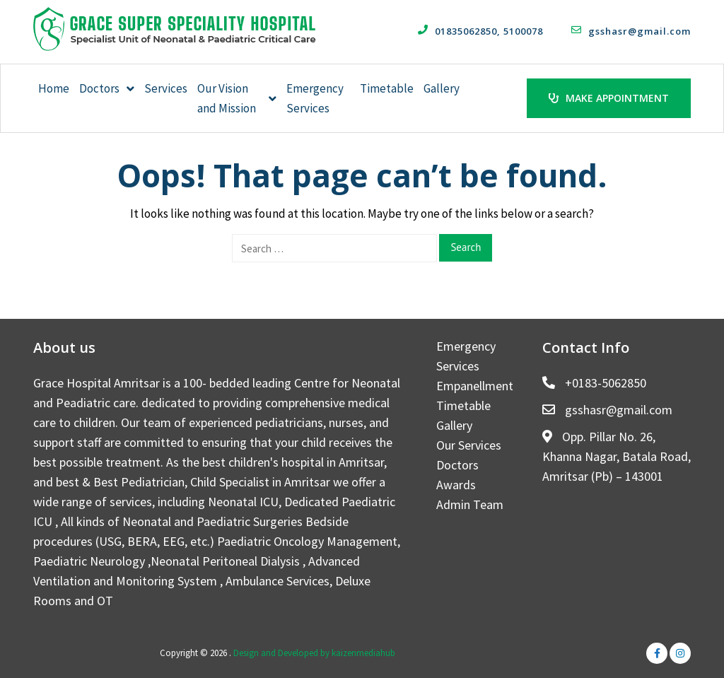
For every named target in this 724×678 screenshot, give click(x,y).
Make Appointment (609, 98)
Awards (456, 485)
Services (165, 88)
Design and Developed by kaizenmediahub (314, 653)
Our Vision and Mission (236, 98)
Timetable (387, 88)
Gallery (442, 88)
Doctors (106, 88)
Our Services (468, 445)
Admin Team (469, 504)
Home (53, 88)
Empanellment (474, 386)
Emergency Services (315, 98)
